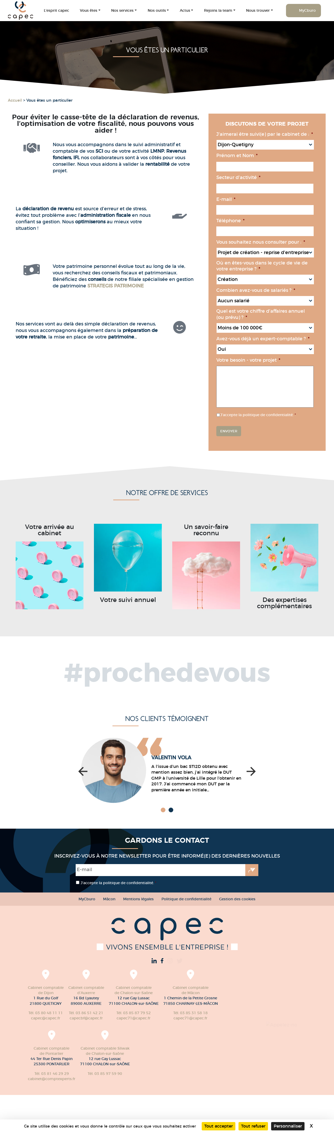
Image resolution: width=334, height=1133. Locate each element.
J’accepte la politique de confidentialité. (269, 414)
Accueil (15, 100)
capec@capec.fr (45, 1018)
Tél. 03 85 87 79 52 (133, 1013)
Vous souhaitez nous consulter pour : (271, 242)
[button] (82, 824)
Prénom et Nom (248, 155)
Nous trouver (258, 10)
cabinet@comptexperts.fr (111, 1078)
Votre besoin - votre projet (259, 360)
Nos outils (157, 10)
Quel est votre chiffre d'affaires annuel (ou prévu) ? (271, 314)
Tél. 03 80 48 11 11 (45, 1013)
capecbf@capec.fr (86, 1018)
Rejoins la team (218, 10)
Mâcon (109, 899)
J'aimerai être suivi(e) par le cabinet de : (275, 134)
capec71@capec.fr (134, 1018)
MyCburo (307, 10)
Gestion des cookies (237, 899)
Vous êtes (88, 10)
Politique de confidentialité (186, 899)
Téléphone (241, 221)
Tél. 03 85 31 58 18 (55, 1073)
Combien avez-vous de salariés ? (266, 290)
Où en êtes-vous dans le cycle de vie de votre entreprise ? (273, 266)
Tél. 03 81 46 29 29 (111, 1073)
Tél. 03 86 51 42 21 (86, 1013)
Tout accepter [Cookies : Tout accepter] (218, 1126)
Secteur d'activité (249, 177)
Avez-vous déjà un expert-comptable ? (273, 339)
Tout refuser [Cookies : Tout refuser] (253, 1126)
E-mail (236, 199)
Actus (185, 10)
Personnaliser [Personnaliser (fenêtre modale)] (288, 1126)
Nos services (122, 10)
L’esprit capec (56, 10)
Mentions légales (138, 899)
